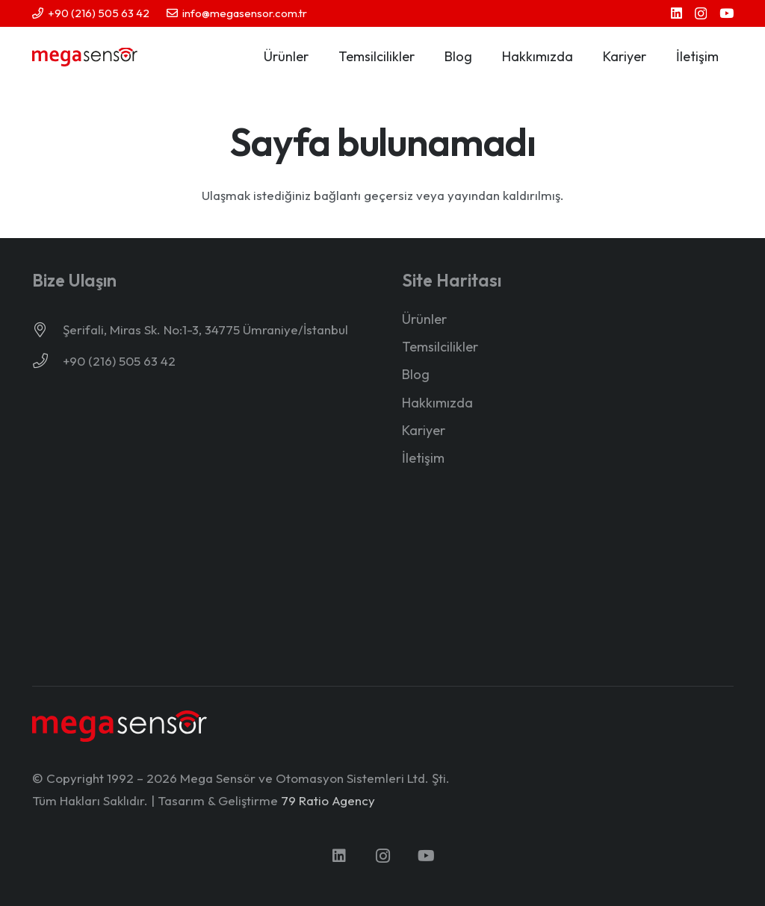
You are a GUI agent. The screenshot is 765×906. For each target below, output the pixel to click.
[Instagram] (701, 14)
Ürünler (424, 319)
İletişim (423, 457)
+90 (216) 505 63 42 (119, 361)
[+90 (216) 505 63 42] (47, 361)
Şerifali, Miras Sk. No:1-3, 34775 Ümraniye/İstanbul (205, 329)
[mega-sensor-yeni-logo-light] (120, 725)
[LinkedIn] (676, 13)
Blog (416, 374)
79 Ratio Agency (328, 800)
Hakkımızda (437, 402)
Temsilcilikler (440, 346)
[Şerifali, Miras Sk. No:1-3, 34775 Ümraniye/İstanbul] (47, 329)
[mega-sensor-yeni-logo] (85, 57)
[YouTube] (726, 13)
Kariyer (423, 430)
